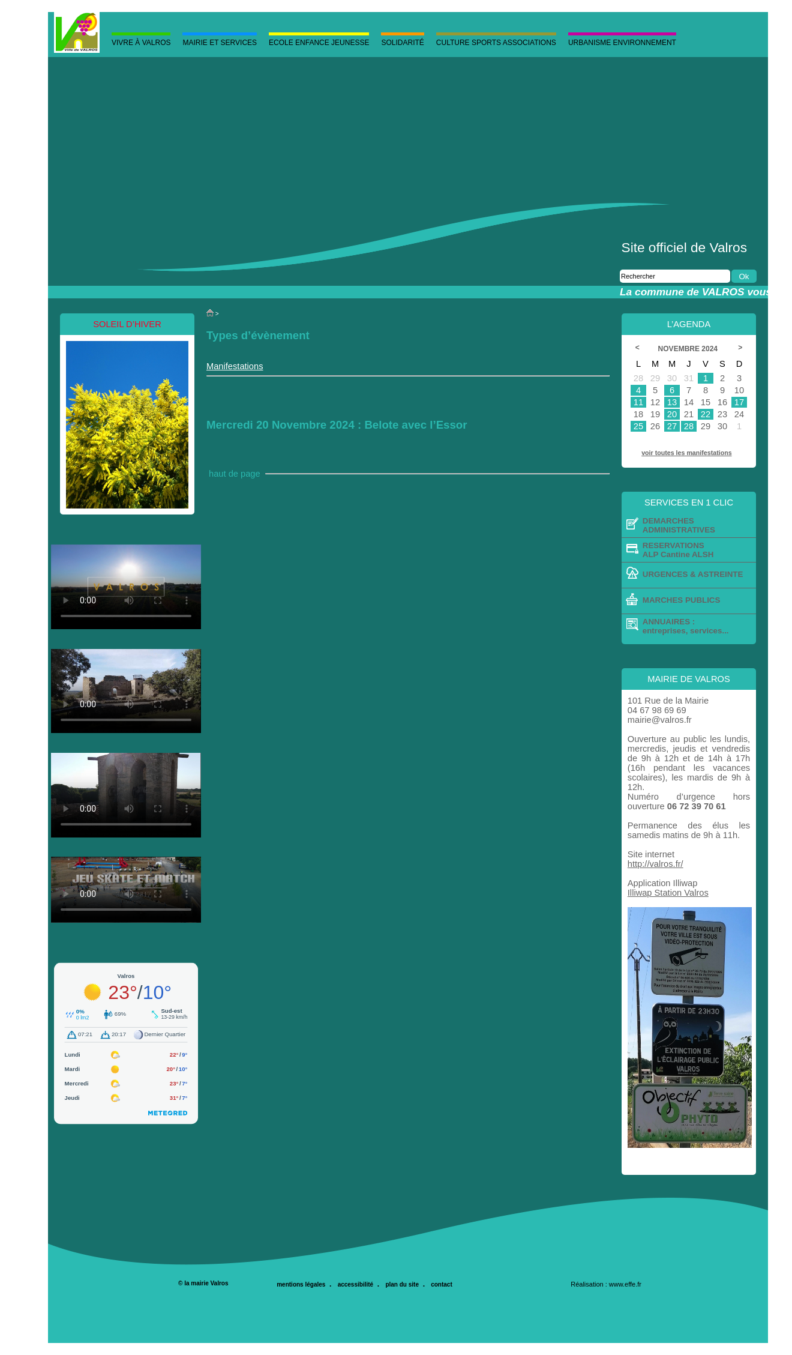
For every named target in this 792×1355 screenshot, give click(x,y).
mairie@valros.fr (660, 720)
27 (672, 426)
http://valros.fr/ (655, 864)
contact (441, 1284)
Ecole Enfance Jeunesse (319, 42)
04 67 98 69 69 (657, 710)
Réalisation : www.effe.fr (606, 1284)
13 (672, 402)
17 (739, 402)
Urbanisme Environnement (622, 42)
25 (638, 426)
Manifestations (234, 366)
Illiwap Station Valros (668, 893)
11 (638, 402)
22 (705, 414)
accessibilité (355, 1284)
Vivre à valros (141, 42)
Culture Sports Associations (496, 42)
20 (672, 414)
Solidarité (402, 42)
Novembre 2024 (689, 349)
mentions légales (301, 1284)
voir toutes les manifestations (686, 452)
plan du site (402, 1284)
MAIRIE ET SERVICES (219, 42)
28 (689, 426)
